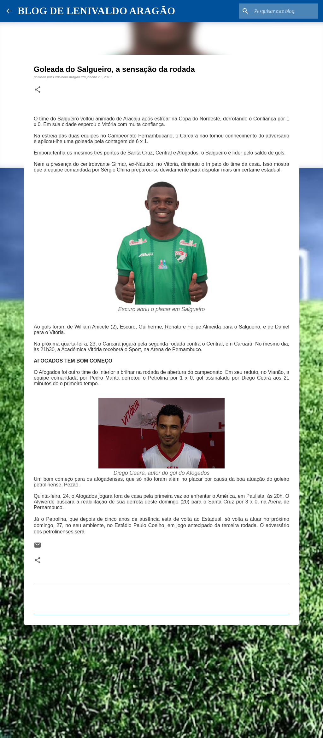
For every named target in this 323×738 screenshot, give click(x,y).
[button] (37, 90)
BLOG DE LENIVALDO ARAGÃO (96, 10)
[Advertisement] (161, 679)
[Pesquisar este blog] (285, 11)
